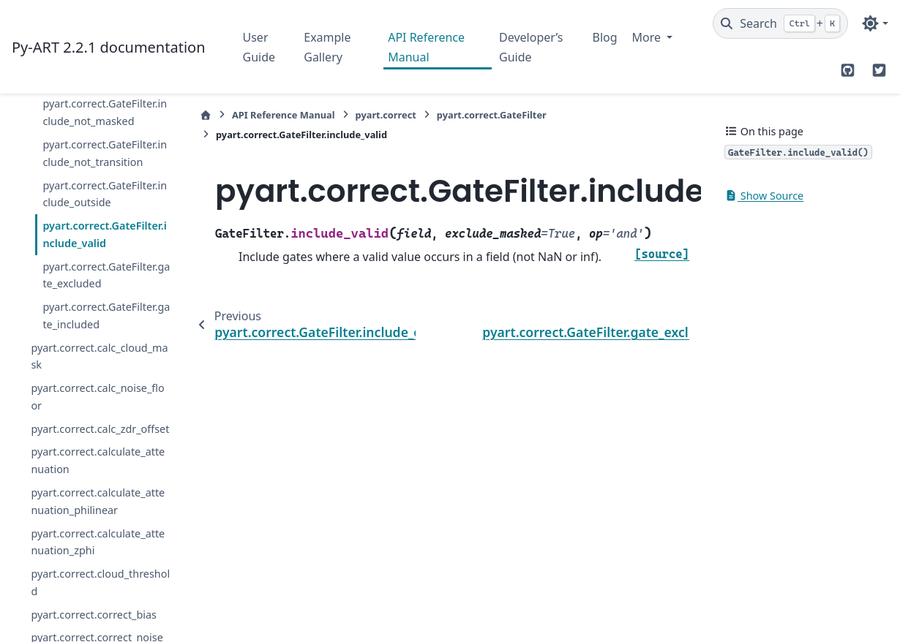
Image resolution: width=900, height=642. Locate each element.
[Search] (780, 23)
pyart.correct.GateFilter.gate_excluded (106, 275)
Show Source (763, 196)
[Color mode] (874, 23)
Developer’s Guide (531, 46)
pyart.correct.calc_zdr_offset (100, 429)
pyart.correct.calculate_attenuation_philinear (98, 501)
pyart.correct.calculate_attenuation (98, 460)
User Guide (259, 46)
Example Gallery (327, 46)
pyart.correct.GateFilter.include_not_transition (104, 153)
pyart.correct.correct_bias (94, 615)
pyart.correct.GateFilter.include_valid (104, 234)
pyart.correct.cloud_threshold (100, 582)
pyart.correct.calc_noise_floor (97, 396)
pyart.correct (386, 114)
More (648, 37)
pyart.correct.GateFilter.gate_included (106, 315)
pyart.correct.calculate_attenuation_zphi (98, 542)
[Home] (205, 115)
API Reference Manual (426, 46)
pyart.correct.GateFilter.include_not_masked (104, 112)
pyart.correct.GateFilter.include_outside (104, 194)
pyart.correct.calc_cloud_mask (99, 356)
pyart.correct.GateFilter (492, 114)
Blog (604, 37)
